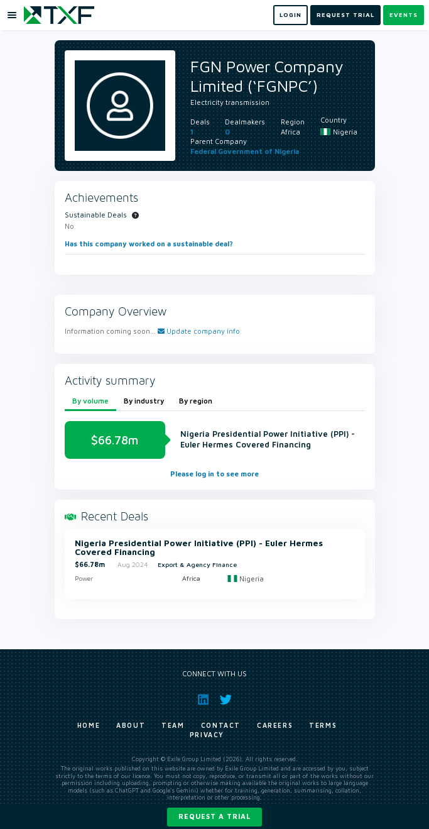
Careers (275, 725)
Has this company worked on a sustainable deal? (149, 243)
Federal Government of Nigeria (244, 151)
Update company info (199, 331)
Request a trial (214, 816)
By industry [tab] (144, 401)
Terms (323, 725)
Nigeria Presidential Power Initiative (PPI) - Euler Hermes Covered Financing (199, 547)
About (130, 725)
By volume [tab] (90, 401)
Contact (221, 725)
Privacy (207, 734)
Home (88, 725)
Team (172, 725)
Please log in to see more (214, 473)
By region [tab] (195, 401)
